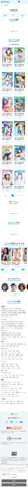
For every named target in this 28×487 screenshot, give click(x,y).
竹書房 (19, 312)
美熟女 (5, 366)
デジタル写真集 (5, 15)
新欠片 (3, 314)
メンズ (5, 403)
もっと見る (14, 294)
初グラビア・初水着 (17, 401)
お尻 (4, 353)
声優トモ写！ (16, 337)
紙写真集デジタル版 (6, 333)
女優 (4, 384)
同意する (14, 484)
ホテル (5, 377)
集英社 (23, 310)
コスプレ (5, 344)
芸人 (15, 394)
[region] (14, 476)
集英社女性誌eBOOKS (19, 326)
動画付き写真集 (5, 335)
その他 (20, 403)
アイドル (16, 382)
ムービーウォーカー (6, 317)
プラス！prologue (16, 333)
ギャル (19, 359)
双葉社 (16, 314)
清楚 (4, 370)
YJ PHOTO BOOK (17, 321)
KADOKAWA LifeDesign (7, 310)
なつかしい (15, 366)
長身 (12, 355)
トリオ (11, 375)
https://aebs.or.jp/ (4, 463)
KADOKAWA (18, 308)
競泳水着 (22, 344)
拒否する (14, 480)
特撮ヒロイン (20, 392)
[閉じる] (26, 467)
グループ (20, 375)
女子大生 (5, 386)
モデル (12, 384)
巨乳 (16, 351)
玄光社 (15, 310)
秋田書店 (3, 308)
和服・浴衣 (15, 346)
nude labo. (4, 339)
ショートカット (15, 353)
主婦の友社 (4, 312)
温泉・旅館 (14, 377)
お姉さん (14, 364)
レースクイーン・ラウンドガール (12, 388)
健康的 (20, 355)
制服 (14, 344)
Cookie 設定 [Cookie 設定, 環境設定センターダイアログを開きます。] (14, 477)
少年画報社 (14, 312)
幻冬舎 (19, 310)
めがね (5, 346)
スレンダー (6, 351)
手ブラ (5, 401)
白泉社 (7, 314)
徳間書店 (24, 312)
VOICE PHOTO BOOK (15, 335)
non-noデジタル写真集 (7, 326)
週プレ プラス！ (14, 15)
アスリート (6, 396)
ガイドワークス (10, 308)
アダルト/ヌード (15, 396)
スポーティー (16, 357)
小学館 (9, 312)
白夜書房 (11, 314)
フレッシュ (6, 357)
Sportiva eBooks (18, 328)
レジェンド (6, 394)
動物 (13, 403)
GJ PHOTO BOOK (6, 324)
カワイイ (6, 368)
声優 (20, 384)
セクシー (16, 368)
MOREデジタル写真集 (16, 324)
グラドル (6, 382)
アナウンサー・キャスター (10, 390)
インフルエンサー (8, 392)
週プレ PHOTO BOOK (7, 321)
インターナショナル (8, 359)
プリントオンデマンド (7, 337)
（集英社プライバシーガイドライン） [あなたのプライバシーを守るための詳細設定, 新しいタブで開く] (9, 474)
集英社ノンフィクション (7, 328)
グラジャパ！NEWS (22, 15)
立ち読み (7, 68)
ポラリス (23, 337)
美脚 (4, 355)
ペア (4, 375)
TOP (2, 5)
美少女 (5, 364)
